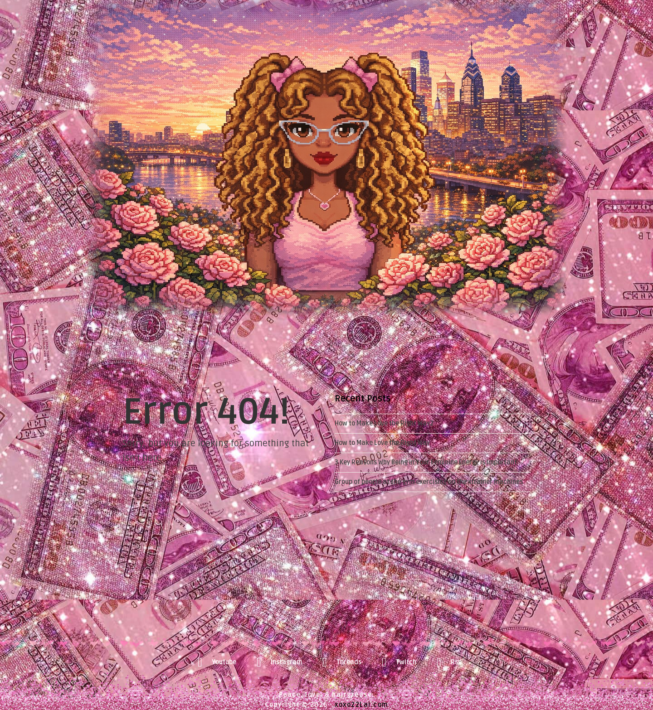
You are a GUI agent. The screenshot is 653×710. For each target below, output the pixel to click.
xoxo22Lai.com (361, 705)
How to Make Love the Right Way (382, 443)
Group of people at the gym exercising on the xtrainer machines (429, 482)
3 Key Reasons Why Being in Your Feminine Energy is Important (426, 462)
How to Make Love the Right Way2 (384, 423)
